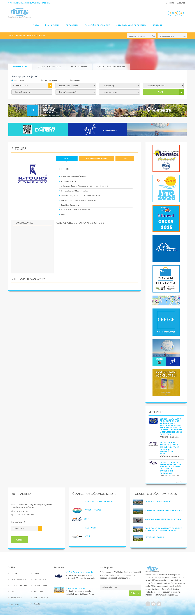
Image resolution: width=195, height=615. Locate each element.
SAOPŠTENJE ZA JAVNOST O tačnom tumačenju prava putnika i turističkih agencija (170, 448)
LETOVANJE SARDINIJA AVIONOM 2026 (163, 510)
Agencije (170, 3)
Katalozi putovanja (75, 588)
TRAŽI (161, 92)
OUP (12, 592)
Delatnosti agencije (96, 159)
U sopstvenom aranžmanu (28, 515)
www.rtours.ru (84, 210)
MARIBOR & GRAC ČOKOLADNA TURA (163, 519)
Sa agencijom (21, 511)
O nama (14, 573)
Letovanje (15, 604)
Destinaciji (19, 80)
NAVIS (87, 536)
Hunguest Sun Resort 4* (158, 501)
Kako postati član (40, 585)
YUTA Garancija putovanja (79, 572)
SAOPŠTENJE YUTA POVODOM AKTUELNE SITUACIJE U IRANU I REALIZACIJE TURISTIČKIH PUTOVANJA (170, 467)
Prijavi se (135, 593)
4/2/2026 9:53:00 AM (169, 456)
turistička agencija (25, 36)
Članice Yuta (52, 25)
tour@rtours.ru (72, 205)
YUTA (36, 25)
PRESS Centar (39, 592)
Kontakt (157, 25)
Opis (125, 159)
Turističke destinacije (97, 25)
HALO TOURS (90, 528)
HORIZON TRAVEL (92, 510)
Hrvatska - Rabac (154, 537)
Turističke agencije (18, 579)
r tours (41, 36)
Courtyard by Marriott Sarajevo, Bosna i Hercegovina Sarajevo (164, 529)
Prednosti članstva (41, 579)
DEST (86, 519)
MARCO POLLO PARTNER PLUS (98, 502)
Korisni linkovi (16, 598)
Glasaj (19, 539)
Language (181, 3)
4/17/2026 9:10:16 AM (170, 437)
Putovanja (72, 25)
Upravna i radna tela (19, 585)
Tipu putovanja (50, 80)
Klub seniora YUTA (41, 598)
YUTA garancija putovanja (131, 25)
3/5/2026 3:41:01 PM (169, 476)
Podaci (66, 159)
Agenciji (76, 80)
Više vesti (180, 482)
